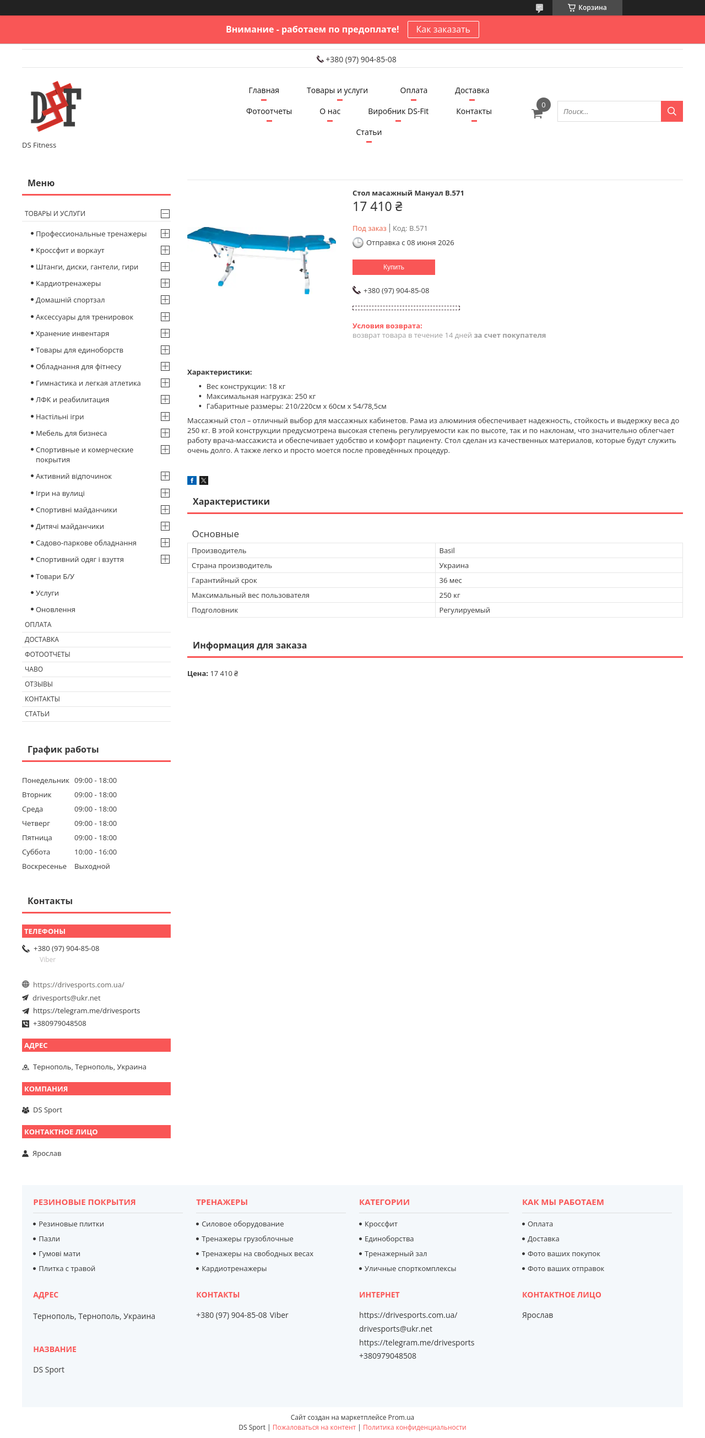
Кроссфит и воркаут (70, 250)
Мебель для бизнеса (71, 433)
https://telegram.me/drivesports (86, 1010)
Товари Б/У (55, 576)
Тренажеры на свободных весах (257, 1253)
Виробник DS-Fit (398, 111)
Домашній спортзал (70, 300)
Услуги (47, 593)
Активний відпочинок (74, 476)
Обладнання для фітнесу (78, 366)
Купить (393, 267)
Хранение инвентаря (72, 333)
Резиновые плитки (71, 1224)
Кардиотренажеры (68, 283)
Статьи (369, 132)
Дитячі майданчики (70, 526)
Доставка (472, 90)
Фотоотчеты (269, 111)
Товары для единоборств (79, 350)
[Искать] (672, 111)
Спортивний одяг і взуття (80, 559)
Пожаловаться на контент (314, 1427)
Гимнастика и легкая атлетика (88, 383)
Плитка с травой (67, 1268)
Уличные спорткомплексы (411, 1268)
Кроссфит (381, 1224)
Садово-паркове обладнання (86, 543)
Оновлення (55, 609)
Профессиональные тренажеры (91, 234)
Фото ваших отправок (566, 1268)
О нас (329, 111)
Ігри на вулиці (60, 493)
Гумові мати (59, 1253)
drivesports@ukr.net (66, 997)
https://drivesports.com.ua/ (78, 984)
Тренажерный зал (396, 1253)
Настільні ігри (60, 416)
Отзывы (39, 684)
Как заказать (443, 29)
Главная (264, 90)
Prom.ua (401, 1417)
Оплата (414, 90)
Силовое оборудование (243, 1224)
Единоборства (389, 1239)
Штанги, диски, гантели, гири (87, 267)
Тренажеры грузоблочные (248, 1239)
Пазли (49, 1239)
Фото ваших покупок (564, 1253)
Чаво (34, 669)
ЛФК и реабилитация (73, 399)
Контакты (474, 111)
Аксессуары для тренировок (84, 317)
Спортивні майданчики (76, 510)
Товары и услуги (337, 90)
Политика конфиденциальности (415, 1427)
